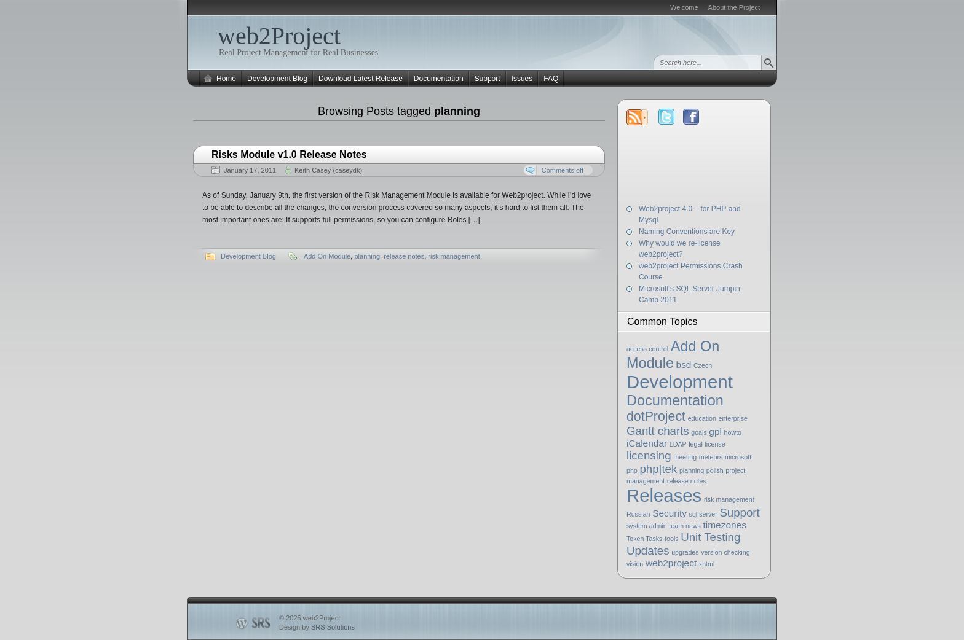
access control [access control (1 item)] (647, 349)
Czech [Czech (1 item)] (702, 365)
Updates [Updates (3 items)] (648, 550)
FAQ (550, 78)
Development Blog (277, 78)
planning (367, 256)
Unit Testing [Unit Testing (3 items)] (710, 537)
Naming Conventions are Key (687, 231)
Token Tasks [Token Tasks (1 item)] (644, 538)
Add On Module (327, 256)
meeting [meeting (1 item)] (685, 457)
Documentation (439, 78)
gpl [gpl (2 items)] (715, 431)
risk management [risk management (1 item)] (729, 499)
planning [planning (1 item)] (691, 470)
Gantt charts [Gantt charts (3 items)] (657, 430)
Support (487, 78)
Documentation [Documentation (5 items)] (675, 400)
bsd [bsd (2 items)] (684, 364)
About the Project (734, 7)
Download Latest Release (360, 78)
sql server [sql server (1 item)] (703, 514)
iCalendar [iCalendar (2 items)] (646, 443)
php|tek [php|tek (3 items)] (658, 468)
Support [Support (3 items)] (739, 512)
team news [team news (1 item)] (685, 525)
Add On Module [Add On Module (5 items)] (672, 354)
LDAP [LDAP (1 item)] (678, 444)
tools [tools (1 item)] (672, 538)
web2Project (279, 36)
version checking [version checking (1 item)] (725, 552)
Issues (522, 78)
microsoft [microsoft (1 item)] (738, 457)
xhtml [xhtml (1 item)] (706, 564)
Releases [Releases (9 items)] (663, 495)
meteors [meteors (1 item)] (711, 457)
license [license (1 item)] (715, 444)
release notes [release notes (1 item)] (686, 481)
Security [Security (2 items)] (669, 513)
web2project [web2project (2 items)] (671, 563)
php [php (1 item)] (632, 470)
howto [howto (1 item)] (732, 432)
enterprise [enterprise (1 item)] (733, 418)
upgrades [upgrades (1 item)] (684, 552)
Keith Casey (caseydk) (328, 170)
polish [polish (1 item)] (715, 470)
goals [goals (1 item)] (698, 432)
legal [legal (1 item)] (696, 444)
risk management (454, 256)
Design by (317, 627)
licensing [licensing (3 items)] (648, 455)
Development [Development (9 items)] (679, 382)
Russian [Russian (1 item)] (638, 514)
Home (226, 78)
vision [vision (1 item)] (634, 564)
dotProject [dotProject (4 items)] (655, 416)
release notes (404, 256)
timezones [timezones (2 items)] (724, 525)
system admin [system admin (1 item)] (646, 525)
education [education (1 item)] (702, 418)
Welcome (684, 7)
